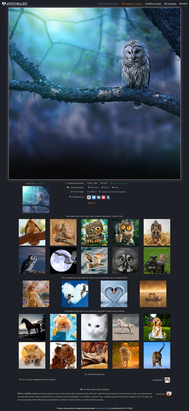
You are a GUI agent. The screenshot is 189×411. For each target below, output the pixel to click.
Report (92, 203)
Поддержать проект (132, 4)
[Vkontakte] (98, 197)
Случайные (170, 4)
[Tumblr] (108, 197)
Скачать (40, 184)
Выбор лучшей (153, 4)
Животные (93, 187)
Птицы (105, 187)
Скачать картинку (119, 183)
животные (84, 311)
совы (91, 216)
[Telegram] (94, 197)
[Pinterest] (103, 197)
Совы (115, 187)
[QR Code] (89, 197)
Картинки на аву (103, 408)
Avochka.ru (92, 192)
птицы (96, 278)
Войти (183, 4)
